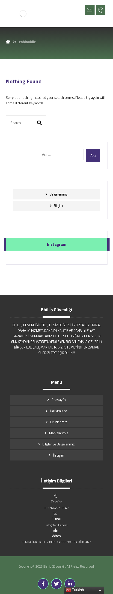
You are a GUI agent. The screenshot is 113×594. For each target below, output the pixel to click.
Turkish (74, 590)
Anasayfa (58, 399)
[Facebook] (43, 583)
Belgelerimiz (59, 194)
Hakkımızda (58, 411)
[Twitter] (56, 583)
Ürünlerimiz (58, 422)
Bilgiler (58, 205)
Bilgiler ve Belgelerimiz (58, 444)
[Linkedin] (69, 583)
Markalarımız (58, 433)
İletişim (58, 455)
